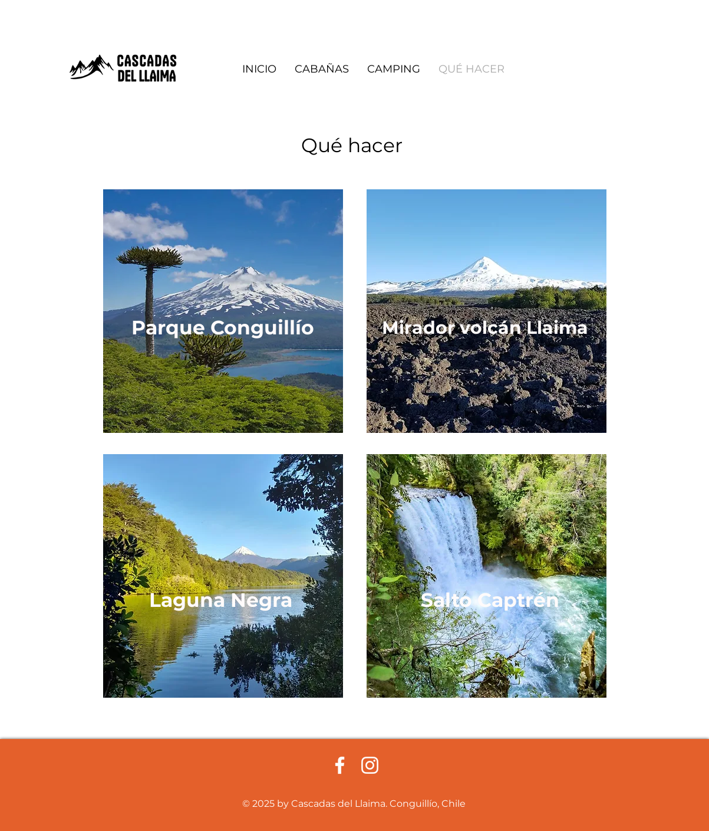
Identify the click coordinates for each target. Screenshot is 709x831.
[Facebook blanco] (339, 765)
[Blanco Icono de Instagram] (369, 765)
